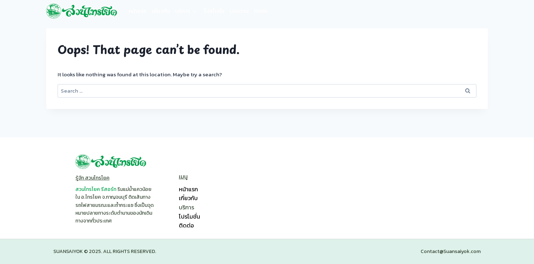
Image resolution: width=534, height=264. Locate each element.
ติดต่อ (261, 11)
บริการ (182, 11)
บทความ (239, 11)
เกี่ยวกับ (161, 11)
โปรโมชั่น (214, 11)
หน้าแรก (137, 11)
